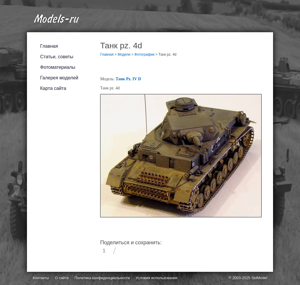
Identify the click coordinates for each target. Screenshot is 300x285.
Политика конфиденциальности (102, 278)
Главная (49, 46)
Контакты (41, 278)
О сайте (62, 278)
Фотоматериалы (57, 67)
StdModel (259, 278)
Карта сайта (53, 88)
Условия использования (156, 278)
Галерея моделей (59, 77)
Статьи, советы (56, 56)
